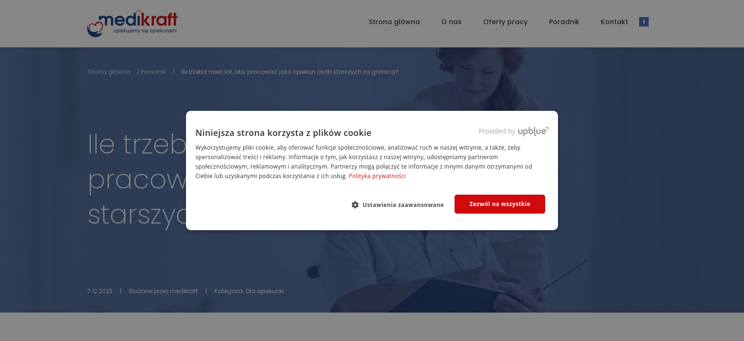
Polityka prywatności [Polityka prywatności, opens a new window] (377, 176)
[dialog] (372, 170)
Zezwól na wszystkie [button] (499, 204)
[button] (402, 204)
